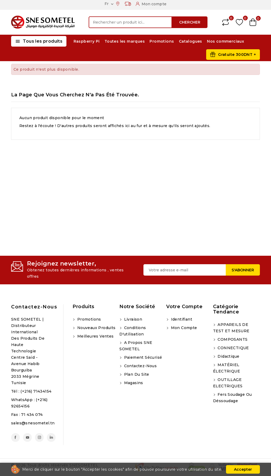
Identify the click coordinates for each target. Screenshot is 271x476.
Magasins (133, 382)
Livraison (132, 319)
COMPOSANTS (231, 339)
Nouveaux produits (95, 327)
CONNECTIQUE (232, 347)
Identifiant (181, 319)
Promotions (162, 41)
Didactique (227, 356)
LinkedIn (51, 437)
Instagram (39, 437)
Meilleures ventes (95, 336)
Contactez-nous (34, 307)
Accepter (243, 469)
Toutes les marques (125, 41)
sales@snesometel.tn (33, 423)
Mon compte (183, 327)
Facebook (15, 437)
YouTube (27, 437)
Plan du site (136, 374)
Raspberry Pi (87, 41)
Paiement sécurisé (142, 357)
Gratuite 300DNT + (237, 54)
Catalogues (190, 41)
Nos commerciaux (225, 41)
